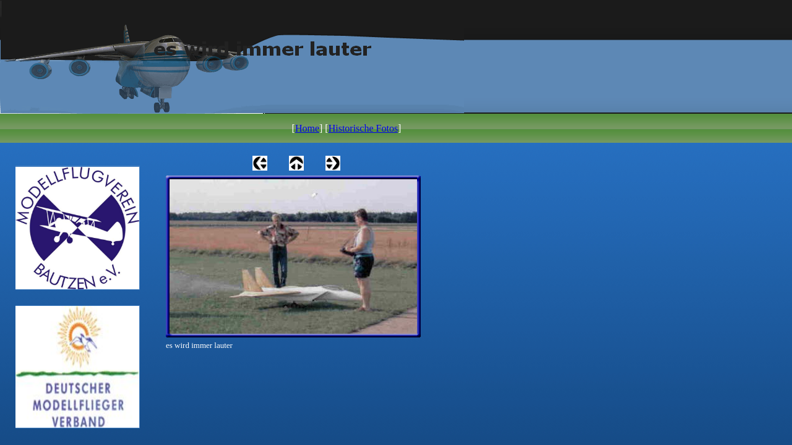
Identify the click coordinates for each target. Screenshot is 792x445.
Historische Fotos (363, 128)
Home (307, 128)
